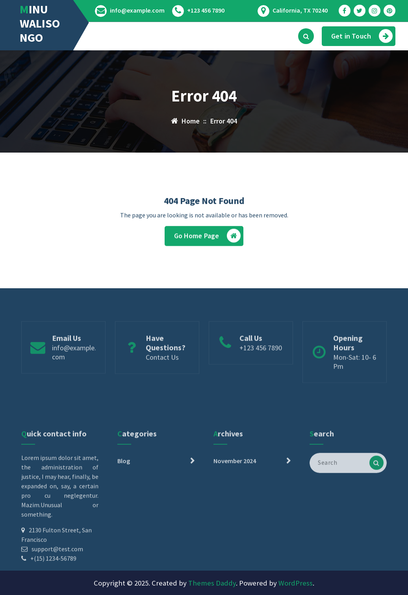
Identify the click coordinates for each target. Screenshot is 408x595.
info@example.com (137, 10)
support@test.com (57, 582)
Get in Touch (362, 36)
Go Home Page (207, 238)
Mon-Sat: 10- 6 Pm (354, 376)
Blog (123, 494)
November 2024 (234, 494)
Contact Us (162, 371)
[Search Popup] (306, 36)
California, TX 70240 (300, 10)
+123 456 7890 (205, 10)
